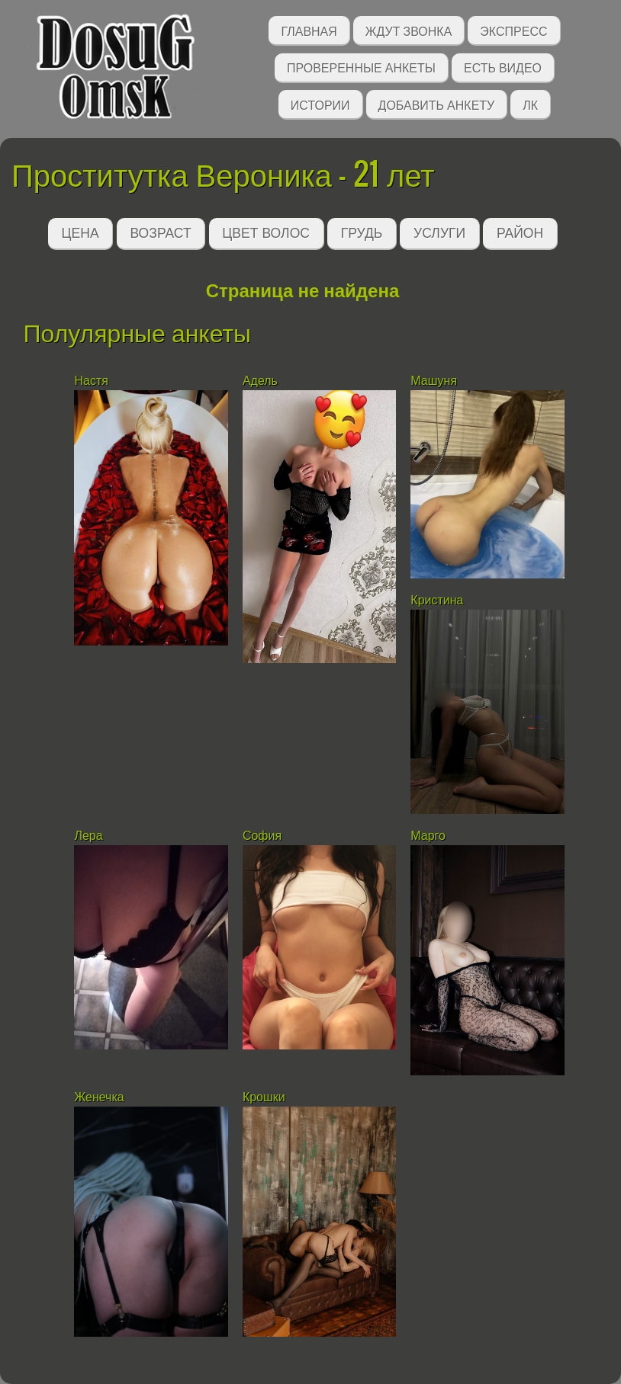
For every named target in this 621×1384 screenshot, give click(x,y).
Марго (429, 835)
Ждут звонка (408, 30)
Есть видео (503, 66)
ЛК (530, 104)
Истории (320, 104)
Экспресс (513, 30)
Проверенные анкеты (361, 66)
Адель (260, 380)
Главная (308, 30)
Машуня (433, 380)
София (262, 835)
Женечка (100, 1097)
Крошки (264, 1097)
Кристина (436, 600)
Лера (88, 835)
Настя (91, 380)
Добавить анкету (436, 104)
